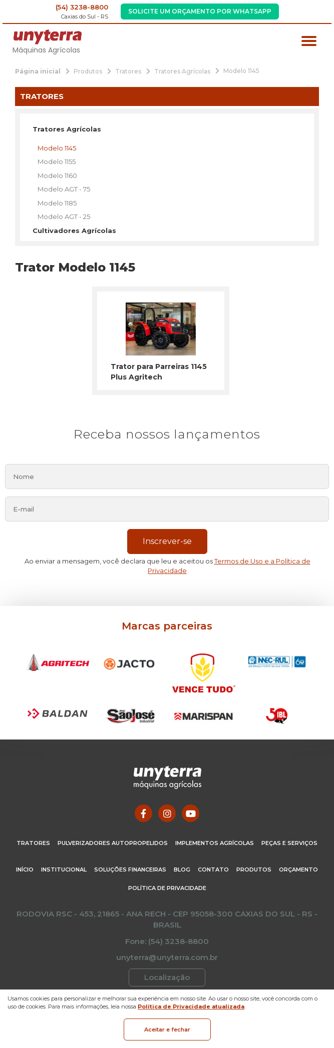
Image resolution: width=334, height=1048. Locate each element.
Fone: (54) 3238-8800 (167, 941)
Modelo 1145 (57, 148)
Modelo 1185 (57, 203)
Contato (213, 869)
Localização (167, 977)
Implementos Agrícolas (214, 843)
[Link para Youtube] (190, 813)
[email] (167, 509)
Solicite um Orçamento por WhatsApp (199, 11)
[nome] (167, 476)
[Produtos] (88, 71)
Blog (182, 869)
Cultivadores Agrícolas (74, 230)
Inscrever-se (167, 541)
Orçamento (298, 869)
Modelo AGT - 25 (64, 216)
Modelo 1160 (57, 176)
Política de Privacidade (167, 888)
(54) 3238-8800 (82, 7)
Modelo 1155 (57, 162)
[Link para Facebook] (143, 813)
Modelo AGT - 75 (64, 189)
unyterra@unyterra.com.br (167, 957)
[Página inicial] (38, 71)
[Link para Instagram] (167, 813)
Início (25, 869)
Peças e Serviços (289, 843)
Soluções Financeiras (130, 869)
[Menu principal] (308, 42)
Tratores (33, 843)
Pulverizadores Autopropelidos (113, 843)
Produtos (253, 869)
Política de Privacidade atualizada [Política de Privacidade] (191, 1006)
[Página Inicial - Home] (48, 36)
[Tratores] (128, 71)
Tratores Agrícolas (67, 129)
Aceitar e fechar (167, 1029)
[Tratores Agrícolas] (182, 71)
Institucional (64, 869)
